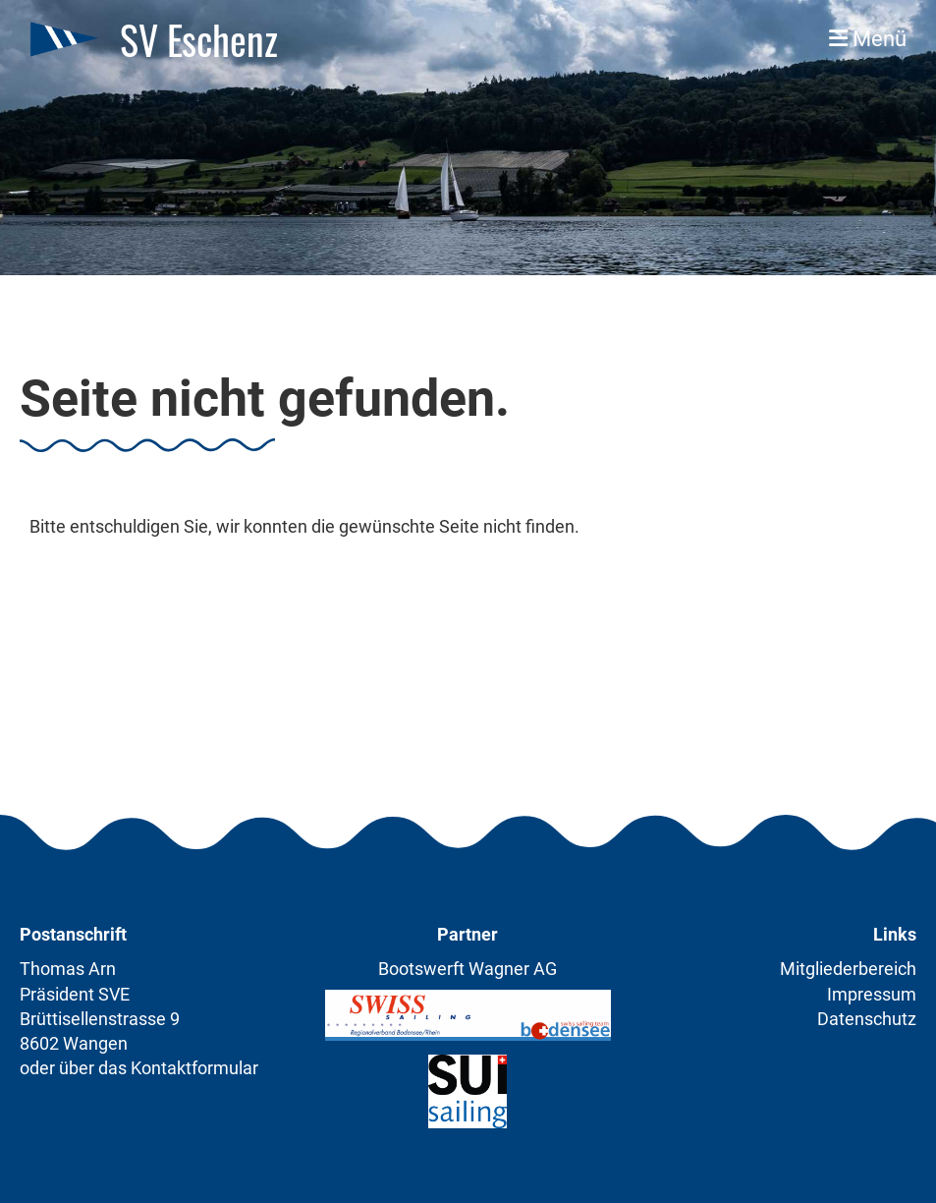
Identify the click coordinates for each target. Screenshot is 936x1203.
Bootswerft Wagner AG (467, 968)
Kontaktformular (194, 1068)
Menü (868, 39)
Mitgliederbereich (848, 968)
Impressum (871, 994)
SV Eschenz (199, 39)
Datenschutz (866, 1018)
